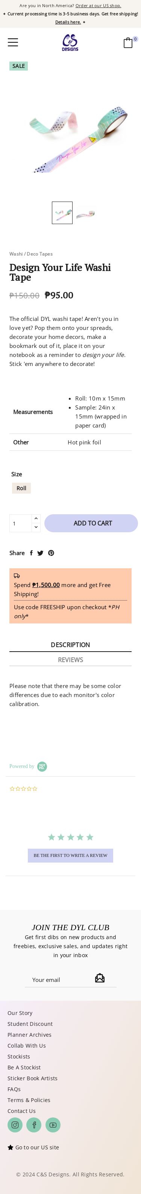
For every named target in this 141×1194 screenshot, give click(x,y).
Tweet (40, 553)
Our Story (20, 1012)
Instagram (15, 1124)
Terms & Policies (29, 1100)
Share (31, 553)
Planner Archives (30, 1034)
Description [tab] (70, 645)
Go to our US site (37, 1147)
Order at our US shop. (98, 5)
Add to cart (92, 523)
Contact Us (22, 1110)
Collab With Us (27, 1045)
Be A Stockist (24, 1067)
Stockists (19, 1056)
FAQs (14, 1089)
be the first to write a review (70, 855)
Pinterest (51, 553)
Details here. (68, 22)
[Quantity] (20, 523)
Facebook (33, 1124)
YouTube (53, 1124)
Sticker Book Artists (33, 1078)
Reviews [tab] (70, 660)
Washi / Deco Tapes (31, 254)
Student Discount (30, 1023)
